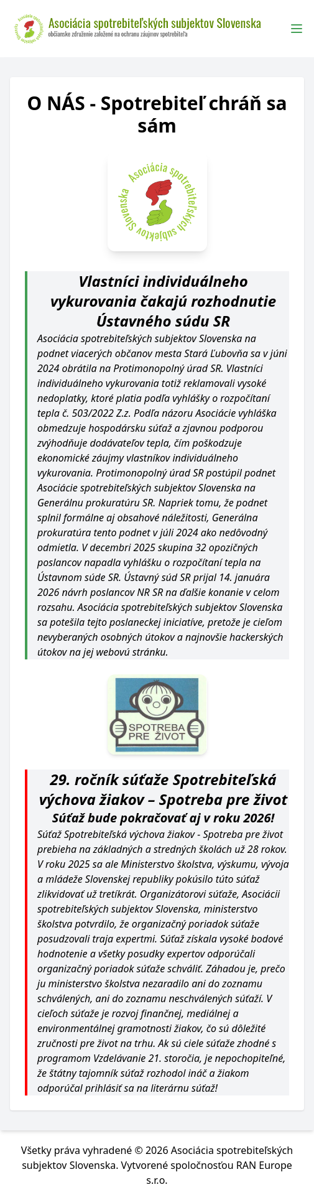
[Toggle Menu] (296, 28)
